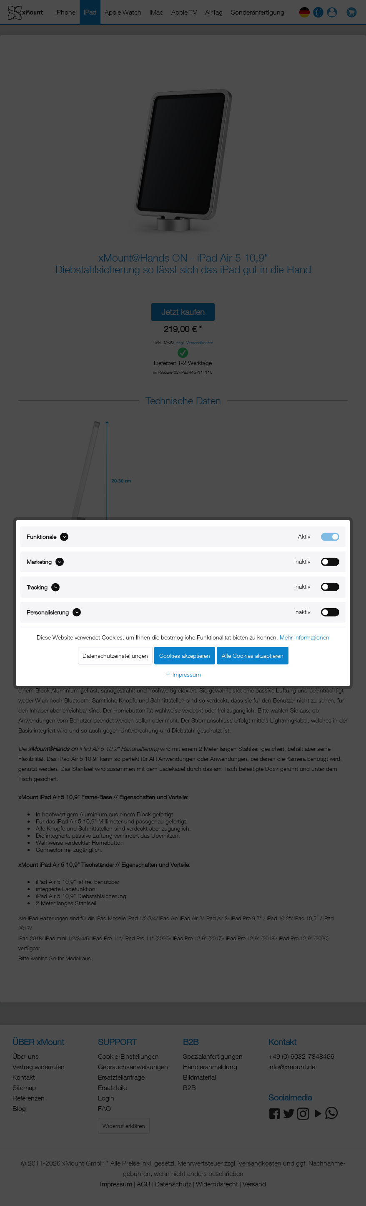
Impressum (183, 674)
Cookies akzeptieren (184, 655)
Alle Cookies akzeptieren (252, 655)
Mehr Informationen (304, 637)
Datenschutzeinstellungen (115, 655)
